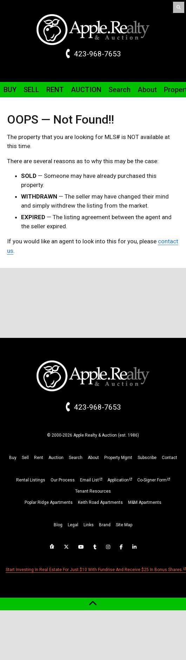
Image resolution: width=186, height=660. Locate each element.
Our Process (63, 480)
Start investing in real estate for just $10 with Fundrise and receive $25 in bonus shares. (94, 569)
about (93, 457)
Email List (89, 480)
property (118, 457)
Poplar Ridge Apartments (49, 502)
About (147, 89)
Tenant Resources (93, 491)
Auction (86, 89)
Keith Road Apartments (100, 502)
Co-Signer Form (152, 480)
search (75, 457)
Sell (31, 89)
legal (73, 524)
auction (56, 457)
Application (118, 480)
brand (105, 524)
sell (25, 457)
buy (12, 457)
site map (124, 524)
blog (58, 524)
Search (119, 89)
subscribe (147, 457)
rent (38, 457)
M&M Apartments (144, 502)
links (89, 524)
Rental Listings (30, 480)
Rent (55, 89)
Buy (10, 89)
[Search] (178, 7)
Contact (169, 457)
